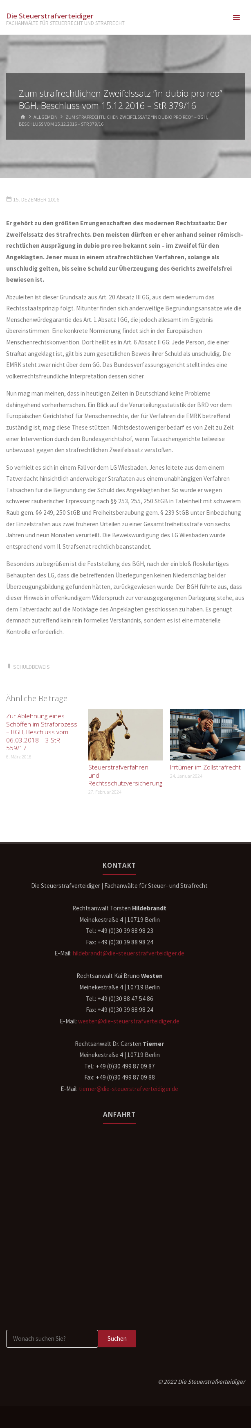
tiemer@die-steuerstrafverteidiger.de (128, 1089)
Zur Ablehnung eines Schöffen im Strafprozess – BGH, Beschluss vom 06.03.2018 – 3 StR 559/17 (41, 732)
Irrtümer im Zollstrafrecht (205, 767)
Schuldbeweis (31, 666)
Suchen (117, 1338)
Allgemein (46, 117)
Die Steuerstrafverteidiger (50, 15)
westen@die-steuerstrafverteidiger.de (128, 1021)
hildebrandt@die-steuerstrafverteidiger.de (128, 953)
